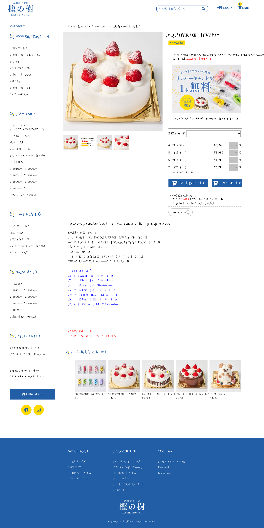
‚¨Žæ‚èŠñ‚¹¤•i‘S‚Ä (23, 194)
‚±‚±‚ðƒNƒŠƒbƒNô (198, 58)
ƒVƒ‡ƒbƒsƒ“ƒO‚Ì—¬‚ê (24, 347)
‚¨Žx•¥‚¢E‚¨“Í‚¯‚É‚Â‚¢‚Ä (27, 354)
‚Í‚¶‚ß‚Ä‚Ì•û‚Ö (77, 461)
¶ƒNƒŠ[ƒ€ (18, 48)
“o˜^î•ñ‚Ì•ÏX (78, 478)
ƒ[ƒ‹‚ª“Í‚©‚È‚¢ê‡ (128, 484)
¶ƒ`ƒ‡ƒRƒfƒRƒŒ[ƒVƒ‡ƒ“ (192, 394)
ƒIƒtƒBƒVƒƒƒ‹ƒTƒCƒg (171, 461)
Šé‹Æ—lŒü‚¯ (19, 252)
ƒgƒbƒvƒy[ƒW (73, 26)
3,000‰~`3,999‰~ (23, 181)
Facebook (164, 467)
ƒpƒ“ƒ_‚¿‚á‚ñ (217, 394)
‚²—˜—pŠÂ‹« (121, 478)
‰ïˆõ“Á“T (74, 467)
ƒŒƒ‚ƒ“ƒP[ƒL (20, 148)
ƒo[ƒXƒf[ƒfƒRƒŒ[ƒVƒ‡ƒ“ (160, 394)
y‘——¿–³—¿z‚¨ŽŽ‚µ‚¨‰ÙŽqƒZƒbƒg (27, 127)
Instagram (164, 473)
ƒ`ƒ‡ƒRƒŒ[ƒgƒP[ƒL (25, 54)
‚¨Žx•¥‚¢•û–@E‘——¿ (127, 467)
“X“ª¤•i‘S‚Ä (19, 94)
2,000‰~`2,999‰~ (23, 175)
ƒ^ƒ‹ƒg (14, 61)
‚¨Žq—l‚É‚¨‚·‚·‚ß (21, 74)
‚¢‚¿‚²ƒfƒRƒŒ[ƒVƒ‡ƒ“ (122, 394)
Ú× (14, 360)
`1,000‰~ (17, 161)
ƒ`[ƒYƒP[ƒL (20, 68)
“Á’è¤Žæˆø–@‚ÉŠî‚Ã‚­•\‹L (27, 376)
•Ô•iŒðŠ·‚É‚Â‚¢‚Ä (124, 473)
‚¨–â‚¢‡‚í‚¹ (121, 489)
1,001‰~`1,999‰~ (23, 168)
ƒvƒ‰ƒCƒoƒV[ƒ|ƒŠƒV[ (26, 370)
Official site (34, 394)
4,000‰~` (17, 188)
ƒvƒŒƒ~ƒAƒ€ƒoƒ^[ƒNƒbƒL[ (30, 155)
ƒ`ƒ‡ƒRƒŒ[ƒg (20, 87)
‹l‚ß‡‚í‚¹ (16, 142)
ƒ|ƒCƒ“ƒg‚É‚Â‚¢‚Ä (79, 473)
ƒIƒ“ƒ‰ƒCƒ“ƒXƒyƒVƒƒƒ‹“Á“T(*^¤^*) (98, 394)
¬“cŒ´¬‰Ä (20, 135)
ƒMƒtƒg (15, 81)
